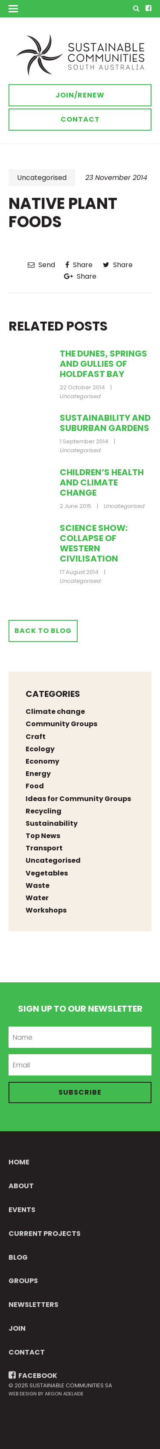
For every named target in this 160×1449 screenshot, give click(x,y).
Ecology (40, 749)
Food (35, 786)
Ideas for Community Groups (78, 799)
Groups (23, 1281)
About (21, 1186)
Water (37, 898)
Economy (42, 761)
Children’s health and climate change (102, 482)
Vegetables (47, 873)
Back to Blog (43, 631)
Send (41, 264)
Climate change (55, 711)
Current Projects (45, 1233)
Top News (43, 836)
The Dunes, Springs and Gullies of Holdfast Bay (103, 364)
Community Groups (61, 724)
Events (22, 1210)
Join (17, 1328)
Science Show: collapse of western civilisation (94, 543)
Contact (80, 119)
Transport (44, 848)
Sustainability (52, 823)
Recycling (43, 811)
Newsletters (33, 1304)
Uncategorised (42, 178)
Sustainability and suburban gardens (105, 423)
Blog (18, 1257)
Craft (36, 737)
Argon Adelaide (64, 1393)
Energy (38, 774)
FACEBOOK (33, 1376)
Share (79, 264)
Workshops (46, 910)
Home (19, 1162)
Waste (37, 885)
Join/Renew (80, 95)
